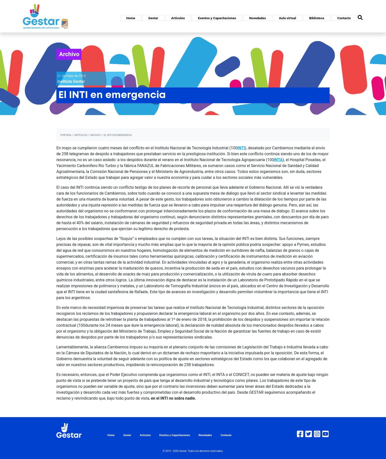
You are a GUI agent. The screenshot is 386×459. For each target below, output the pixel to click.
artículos (80, 135)
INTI (241, 148)
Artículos (178, 18)
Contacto (344, 18)
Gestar (153, 18)
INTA (278, 159)
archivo (95, 135)
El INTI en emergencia (118, 135)
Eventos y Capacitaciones (217, 18)
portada (65, 135)
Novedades (257, 18)
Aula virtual (287, 18)
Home (130, 18)
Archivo (69, 54)
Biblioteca (316, 18)
